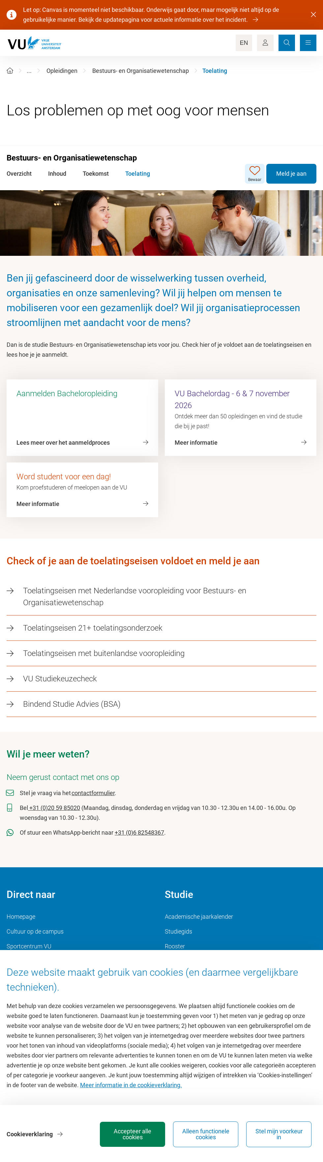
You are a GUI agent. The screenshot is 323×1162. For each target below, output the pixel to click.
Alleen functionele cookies (205, 1134)
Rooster (175, 946)
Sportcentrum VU (29, 946)
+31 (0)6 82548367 (139, 832)
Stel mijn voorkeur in (279, 1134)
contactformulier (93, 793)
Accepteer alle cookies (132, 1134)
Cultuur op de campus (35, 931)
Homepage (21, 916)
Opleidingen (61, 70)
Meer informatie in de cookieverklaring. (131, 1085)
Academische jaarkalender (199, 916)
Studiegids (178, 931)
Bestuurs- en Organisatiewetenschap (140, 70)
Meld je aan (291, 173)
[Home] (10, 70)
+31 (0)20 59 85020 (54, 807)
